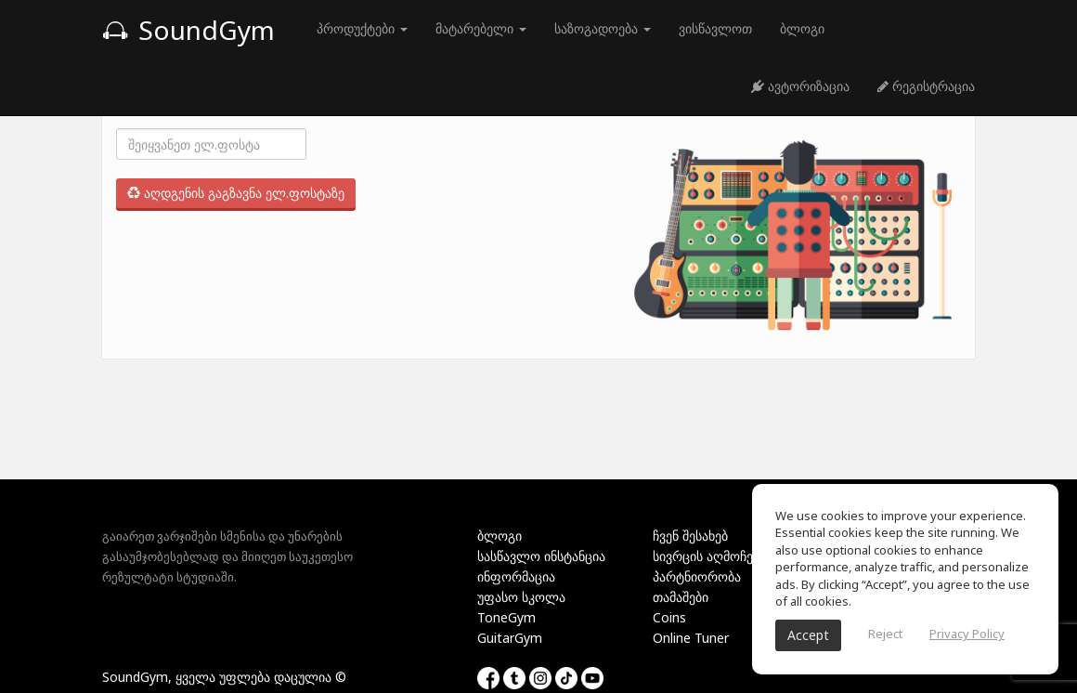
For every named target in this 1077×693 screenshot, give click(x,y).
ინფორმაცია (516, 576)
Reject (885, 633)
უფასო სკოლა (521, 597)
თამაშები (680, 597)
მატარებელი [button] (480, 28)
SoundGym (188, 29)
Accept (808, 635)
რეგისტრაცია (926, 86)
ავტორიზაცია (800, 86)
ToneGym (506, 617)
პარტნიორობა (697, 576)
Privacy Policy (967, 633)
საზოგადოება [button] (602, 28)
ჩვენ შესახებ (690, 535)
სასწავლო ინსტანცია (541, 556)
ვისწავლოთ (715, 28)
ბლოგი (802, 28)
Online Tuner (691, 638)
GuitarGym (509, 638)
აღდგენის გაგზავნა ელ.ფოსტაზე (235, 193)
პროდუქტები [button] (362, 28)
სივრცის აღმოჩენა (709, 556)
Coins (669, 617)
